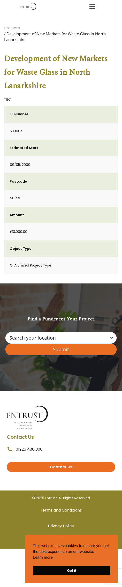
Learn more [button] (43, 557)
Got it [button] (71, 570)
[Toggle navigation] (92, 6)
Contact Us (61, 467)
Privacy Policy (61, 526)
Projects (12, 28)
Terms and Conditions (61, 510)
